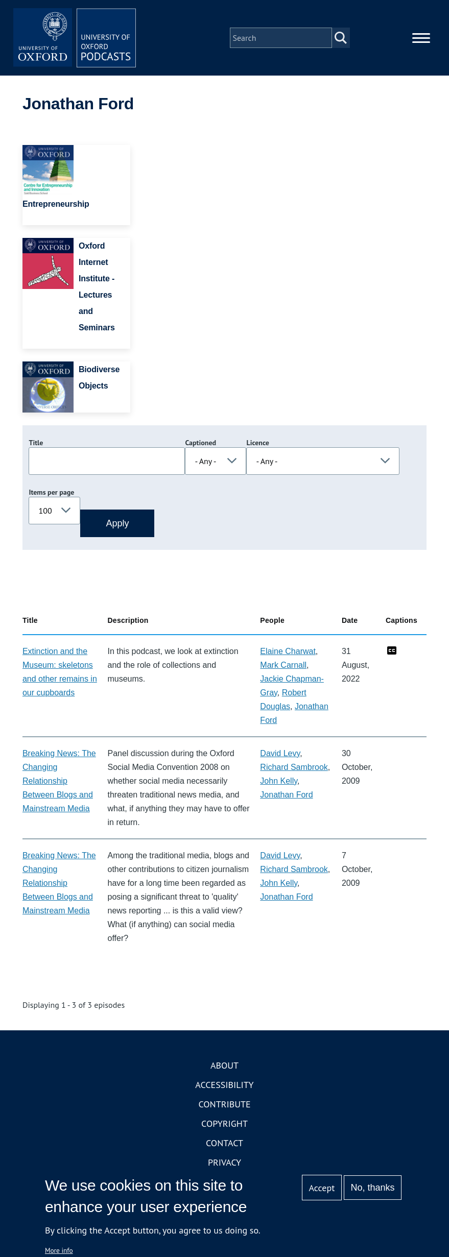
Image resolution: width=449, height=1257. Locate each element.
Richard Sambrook (294, 767)
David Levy (280, 753)
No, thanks (373, 1187)
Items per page (51, 492)
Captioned (200, 442)
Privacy (224, 1162)
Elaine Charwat (288, 651)
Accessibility (224, 1085)
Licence (257, 442)
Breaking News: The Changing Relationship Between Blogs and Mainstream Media (59, 781)
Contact (224, 1143)
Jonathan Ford (286, 794)
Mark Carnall (283, 665)
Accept (322, 1188)
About (224, 1065)
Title (36, 442)
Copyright (224, 1123)
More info (59, 1250)
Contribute (224, 1104)
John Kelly (278, 781)
